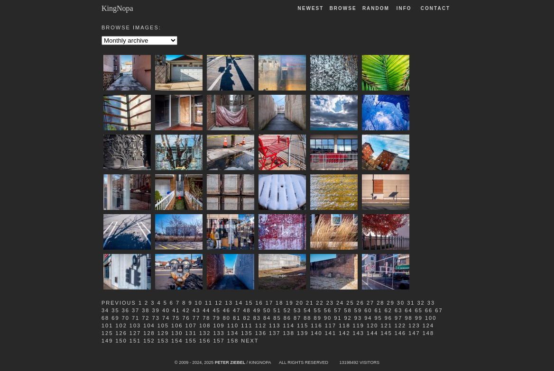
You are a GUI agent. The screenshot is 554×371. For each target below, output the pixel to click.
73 (156, 318)
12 (218, 303)
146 (400, 333)
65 (419, 310)
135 (246, 333)
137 (274, 333)
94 (368, 318)
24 (340, 303)
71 (135, 318)
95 (378, 318)
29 (391, 303)
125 (107, 333)
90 (328, 318)
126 (121, 333)
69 (115, 318)
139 (302, 333)
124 (428, 325)
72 (145, 318)
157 (218, 341)
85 (277, 318)
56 (328, 310)
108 (205, 325)
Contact (435, 8)
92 (348, 318)
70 (125, 318)
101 (107, 325)
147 (414, 333)
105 (163, 325)
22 (319, 303)
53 (297, 310)
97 (398, 318)
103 (135, 325)
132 (205, 333)
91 (338, 318)
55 (318, 310)
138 (288, 333)
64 (408, 310)
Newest (311, 8)
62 (388, 310)
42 (186, 310)
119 (358, 325)
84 (267, 318)
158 (233, 341)
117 (330, 325)
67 (439, 310)
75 (176, 318)
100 (430, 318)
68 (105, 318)
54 (307, 310)
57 (338, 310)
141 (330, 333)
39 (156, 310)
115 (302, 325)
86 (287, 318)
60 (368, 310)
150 (121, 341)
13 (229, 303)
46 (227, 310)
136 (261, 333)
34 (105, 310)
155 (191, 341)
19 (289, 303)
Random (377, 8)
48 (246, 310)
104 (149, 325)
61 (378, 310)
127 (135, 333)
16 (259, 303)
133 (218, 333)
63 (398, 310)
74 (166, 318)
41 (176, 310)
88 (307, 318)
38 (145, 310)
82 (246, 318)
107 (191, 325)
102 (121, 325)
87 (297, 318)
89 (318, 318)
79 (216, 318)
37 (135, 310)
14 (239, 303)
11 (208, 303)
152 (149, 341)
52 (287, 310)
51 (277, 310)
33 (431, 303)
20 (300, 303)
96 (388, 318)
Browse (343, 8)
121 (386, 325)
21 (310, 303)
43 (196, 310)
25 (350, 303)
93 (358, 318)
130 (177, 333)
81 (236, 318)
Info (404, 8)
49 (257, 310)
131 (191, 333)
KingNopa (117, 8)
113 (274, 325)
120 (372, 325)
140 (316, 333)
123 (414, 325)
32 (421, 303)
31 (411, 303)
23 (330, 303)
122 (400, 325)
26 (360, 303)
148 (428, 333)
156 (205, 341)
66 (429, 310)
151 (135, 341)
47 (236, 310)
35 (115, 310)
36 (125, 310)
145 (386, 333)
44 (206, 310)
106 (177, 325)
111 (246, 325)
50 (267, 310)
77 (196, 318)
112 (261, 325)
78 (206, 318)
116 (316, 325)
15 (249, 303)
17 (269, 303)
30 (401, 303)
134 (233, 333)
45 (216, 310)
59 (358, 310)
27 (370, 303)
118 (344, 325)
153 (163, 341)
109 (218, 325)
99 (419, 318)
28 (380, 303)
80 (227, 318)
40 (166, 310)
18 (279, 303)
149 (107, 341)
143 (358, 333)
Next (250, 341)
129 (163, 333)
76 (186, 318)
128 (149, 333)
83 (257, 318)
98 (408, 318)
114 (288, 325)
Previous (119, 303)
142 (344, 333)
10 (199, 303)
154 (177, 341)
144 (372, 333)
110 (233, 325)
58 (348, 310)
